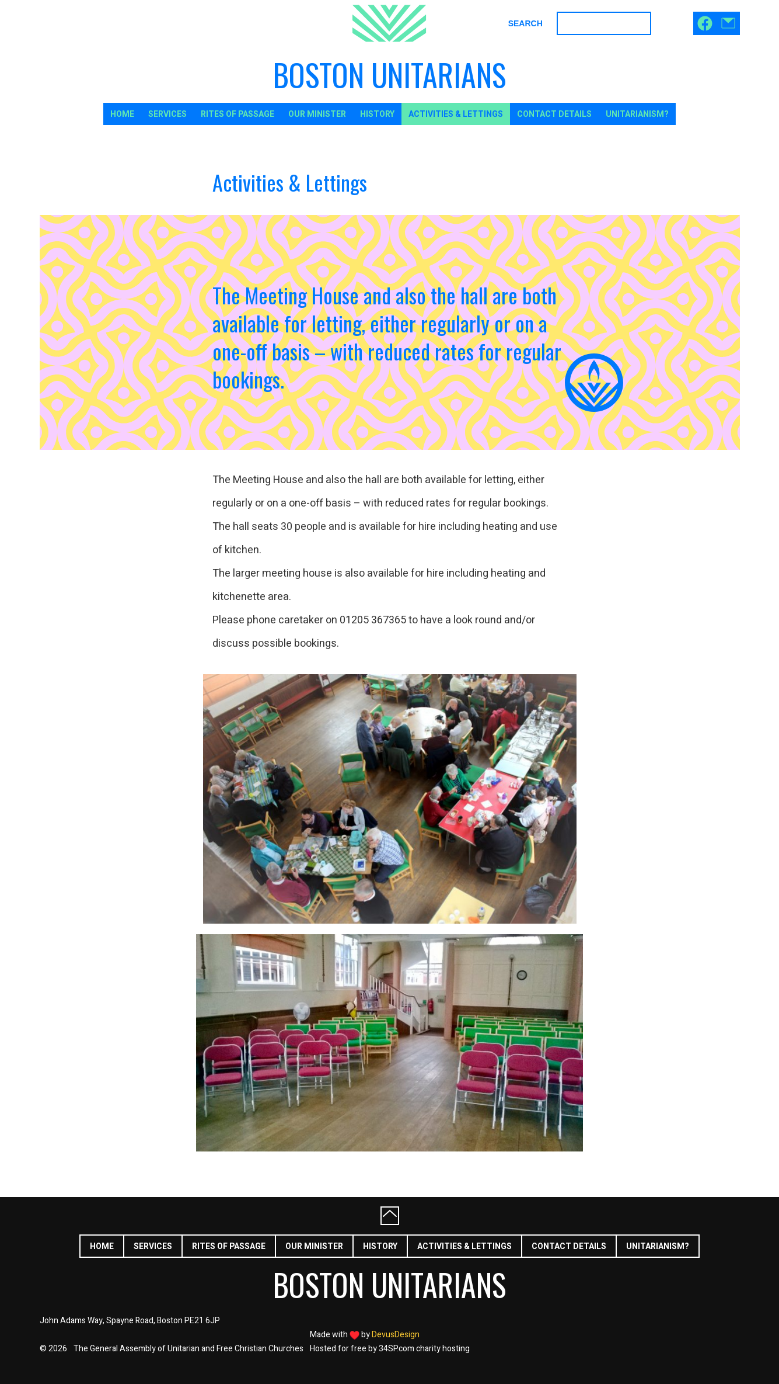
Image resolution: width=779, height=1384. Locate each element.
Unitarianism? (637, 114)
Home (122, 114)
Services (167, 114)
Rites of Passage (237, 114)
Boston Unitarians (389, 75)
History (377, 114)
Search (525, 23)
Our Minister (317, 114)
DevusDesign (396, 1334)
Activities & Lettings (455, 114)
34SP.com (396, 1349)
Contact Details (554, 114)
